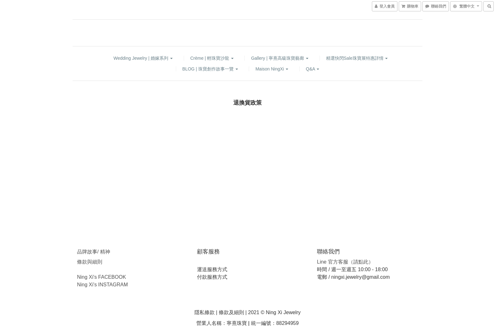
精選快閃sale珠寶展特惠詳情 (357, 58)
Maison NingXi (271, 68)
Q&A (312, 68)
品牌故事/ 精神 (93, 251)
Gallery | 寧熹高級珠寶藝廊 (279, 58)
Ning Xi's (87, 284)
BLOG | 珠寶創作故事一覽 (210, 68)
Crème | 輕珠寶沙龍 (212, 58)
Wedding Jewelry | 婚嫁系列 (143, 58)
